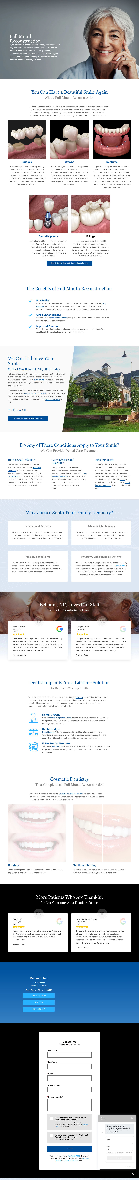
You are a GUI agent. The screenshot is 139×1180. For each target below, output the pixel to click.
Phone (109, 1146)
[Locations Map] (100, 935)
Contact (113, 7)
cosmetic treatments (59, 317)
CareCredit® (120, 566)
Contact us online (52, 399)
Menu (126, 8)
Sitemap (88, 1151)
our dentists (39, 380)
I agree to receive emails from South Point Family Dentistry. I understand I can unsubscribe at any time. (71, 1079)
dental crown (13, 476)
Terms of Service (71, 1103)
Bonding (13, 807)
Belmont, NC (38, 920)
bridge (122, 479)
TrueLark (133, 1167)
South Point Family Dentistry (36, 393)
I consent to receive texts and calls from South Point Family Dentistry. (72, 1064)
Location (100, 7)
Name (108, 1139)
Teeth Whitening (84, 807)
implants (79, 697)
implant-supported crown (60, 717)
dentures (55, 746)
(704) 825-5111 (18, 410)
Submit (69, 1091)
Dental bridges (48, 732)
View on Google (19, 655)
